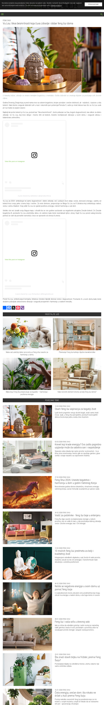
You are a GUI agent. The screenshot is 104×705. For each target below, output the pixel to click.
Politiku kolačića (56, 5)
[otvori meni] (2, 14)
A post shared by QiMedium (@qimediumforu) (34, 196)
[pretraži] (101, 14)
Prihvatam (93, 4)
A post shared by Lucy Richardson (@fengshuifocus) (34, 294)
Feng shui (7, 20)
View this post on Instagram (15, 161)
